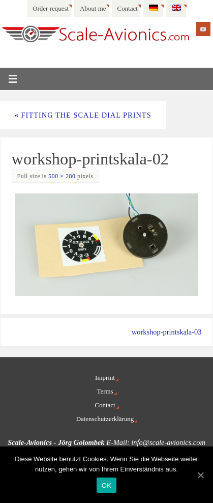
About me (93, 8)
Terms (105, 391)
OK (106, 485)
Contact (127, 8)
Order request (51, 8)
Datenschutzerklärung (105, 419)
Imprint (105, 377)
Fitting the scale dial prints (83, 115)
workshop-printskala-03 (166, 332)
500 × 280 (61, 176)
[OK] (200, 475)
